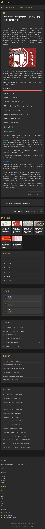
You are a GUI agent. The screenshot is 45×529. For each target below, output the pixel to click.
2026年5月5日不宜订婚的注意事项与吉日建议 (17, 244)
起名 (2, 494)
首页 (2, 7)
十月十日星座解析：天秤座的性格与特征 (12, 372)
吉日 (7, 7)
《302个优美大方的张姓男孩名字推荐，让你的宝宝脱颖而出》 (16, 439)
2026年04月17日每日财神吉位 (9, 335)
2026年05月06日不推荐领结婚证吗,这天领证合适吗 (14, 436)
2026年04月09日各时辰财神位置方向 (11, 346)
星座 (2, 505)
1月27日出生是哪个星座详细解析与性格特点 (12, 379)
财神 (2, 501)
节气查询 (3, 482)
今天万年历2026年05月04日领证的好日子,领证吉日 (14, 432)
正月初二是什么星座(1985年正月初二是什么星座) (14, 368)
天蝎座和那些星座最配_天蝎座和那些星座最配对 (13, 331)
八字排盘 (3, 476)
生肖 (2, 503)
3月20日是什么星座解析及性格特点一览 (11, 424)
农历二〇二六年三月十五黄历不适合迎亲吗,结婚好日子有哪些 (16, 447)
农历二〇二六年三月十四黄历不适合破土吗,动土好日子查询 (16, 443)
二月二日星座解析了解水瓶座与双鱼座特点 (12, 364)
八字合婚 (3, 478)
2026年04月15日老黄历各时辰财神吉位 (11, 338)
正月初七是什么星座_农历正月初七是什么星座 (13, 376)
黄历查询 (3, 480)
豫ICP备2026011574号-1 (30, 523)
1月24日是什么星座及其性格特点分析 (11, 417)
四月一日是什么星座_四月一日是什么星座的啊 (13, 428)
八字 (2, 492)
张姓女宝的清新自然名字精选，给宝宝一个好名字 (14, 327)
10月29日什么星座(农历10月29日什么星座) (12, 361)
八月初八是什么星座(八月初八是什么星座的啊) (13, 421)
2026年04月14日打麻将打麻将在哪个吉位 (12, 342)
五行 (2, 496)
